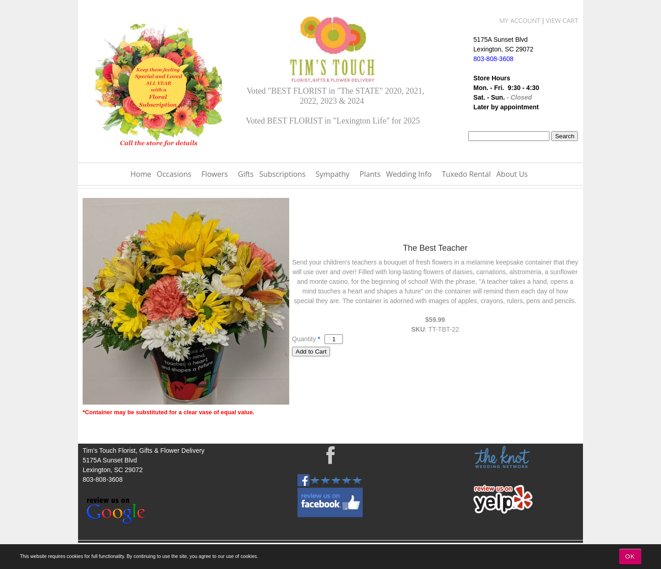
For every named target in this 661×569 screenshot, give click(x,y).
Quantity (304, 339)
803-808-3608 (103, 479)
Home (140, 174)
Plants (370, 174)
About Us (512, 174)
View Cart (562, 20)
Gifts (245, 174)
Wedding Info (408, 174)
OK (630, 556)
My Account (519, 20)
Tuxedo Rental (466, 174)
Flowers (215, 174)
